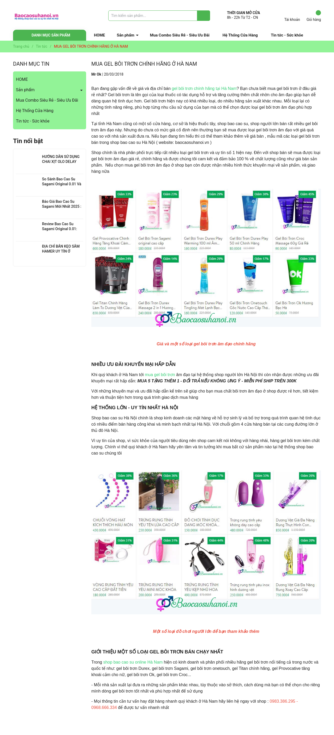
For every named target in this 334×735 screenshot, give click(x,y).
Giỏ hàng (314, 16)
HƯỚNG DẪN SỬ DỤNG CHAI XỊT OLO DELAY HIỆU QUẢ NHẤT (61, 162)
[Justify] (203, 15)
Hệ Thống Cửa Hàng (240, 35)
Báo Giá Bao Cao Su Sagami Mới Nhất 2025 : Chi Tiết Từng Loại (61, 206)
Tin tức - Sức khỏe (287, 35)
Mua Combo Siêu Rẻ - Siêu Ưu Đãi (180, 35)
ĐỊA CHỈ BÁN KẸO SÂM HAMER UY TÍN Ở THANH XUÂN (61, 251)
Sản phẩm (125, 35)
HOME (99, 35)
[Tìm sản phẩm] (159, 15)
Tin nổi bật (28, 141)
